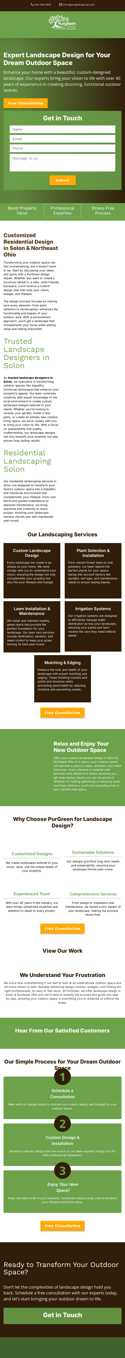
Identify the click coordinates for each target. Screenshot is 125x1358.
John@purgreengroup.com (78, 4)
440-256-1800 (42, 4)
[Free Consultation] (26, 103)
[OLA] (62, 1355)
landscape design (76, 1287)
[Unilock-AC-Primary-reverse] (62, 1339)
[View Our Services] (62, 713)
